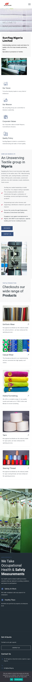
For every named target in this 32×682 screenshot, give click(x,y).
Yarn (5, 435)
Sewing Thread (9, 468)
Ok (11, 679)
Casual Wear (8, 355)
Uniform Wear (9, 324)
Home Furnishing (10, 396)
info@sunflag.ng (8, 668)
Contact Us (16, 647)
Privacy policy (18, 679)
